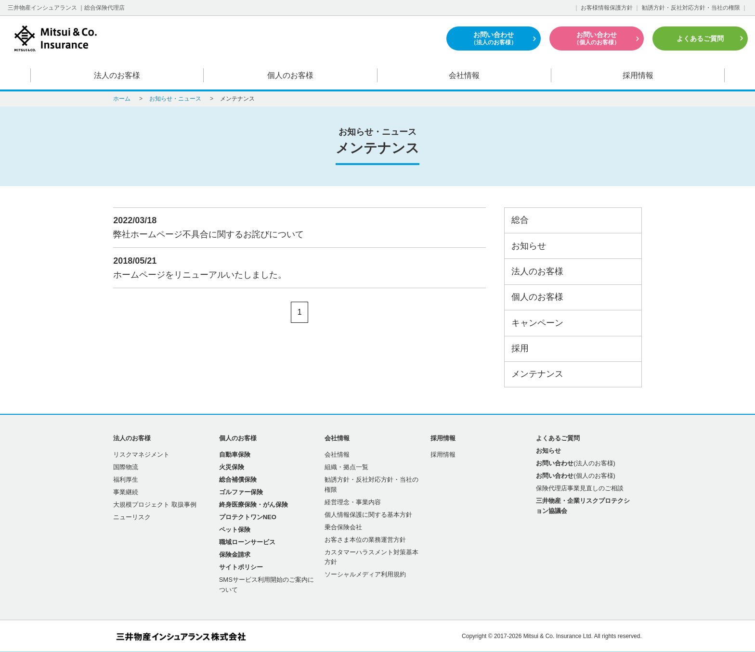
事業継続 (125, 492)
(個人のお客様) (575, 475)
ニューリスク (132, 517)
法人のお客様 (117, 75)
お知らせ (528, 246)
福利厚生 (125, 479)
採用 (520, 348)
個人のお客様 (291, 75)
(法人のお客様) (575, 463)
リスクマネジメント (141, 454)
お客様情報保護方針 (607, 7)
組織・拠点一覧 (346, 467)
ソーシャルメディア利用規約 (365, 574)
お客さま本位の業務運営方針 (365, 539)
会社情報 (464, 75)
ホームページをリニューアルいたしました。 (295, 267)
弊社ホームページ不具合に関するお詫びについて (295, 226)
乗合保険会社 (343, 527)
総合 (520, 220)
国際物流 (125, 467)
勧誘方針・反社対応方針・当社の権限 (691, 7)
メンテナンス (537, 374)
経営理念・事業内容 (353, 502)
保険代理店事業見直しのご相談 (580, 488)
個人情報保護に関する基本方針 (368, 514)
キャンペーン (537, 323)
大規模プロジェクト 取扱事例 (154, 504)
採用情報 (638, 75)
